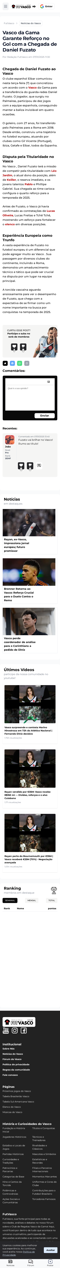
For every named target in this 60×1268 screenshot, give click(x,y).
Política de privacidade (16, 1064)
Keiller (11, 179)
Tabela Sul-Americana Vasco (18, 1101)
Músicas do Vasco (12, 1112)
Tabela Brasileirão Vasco (16, 1096)
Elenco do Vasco (12, 1106)
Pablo (29, 184)
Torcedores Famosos (44, 1199)
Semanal (10, 900)
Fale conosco (10, 1075)
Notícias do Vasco (13, 1053)
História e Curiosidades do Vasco (27, 1124)
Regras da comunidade (16, 1069)
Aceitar (50, 1250)
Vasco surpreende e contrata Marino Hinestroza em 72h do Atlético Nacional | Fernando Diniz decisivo (28, 730)
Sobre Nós (8, 1048)
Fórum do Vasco (12, 1059)
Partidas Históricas (13, 1154)
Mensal (32, 900)
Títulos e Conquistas (43, 1128)
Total (51, 900)
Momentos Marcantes (44, 1176)
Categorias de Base (13, 1176)
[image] (48, 382)
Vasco (32, 87)
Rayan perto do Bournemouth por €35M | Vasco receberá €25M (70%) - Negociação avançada (28, 859)
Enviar (44, 415)
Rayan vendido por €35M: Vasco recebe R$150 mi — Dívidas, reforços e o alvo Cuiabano (27, 795)
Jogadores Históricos (14, 1136)
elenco (10, 224)
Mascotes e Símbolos (44, 1154)
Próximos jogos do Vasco (17, 1091)
